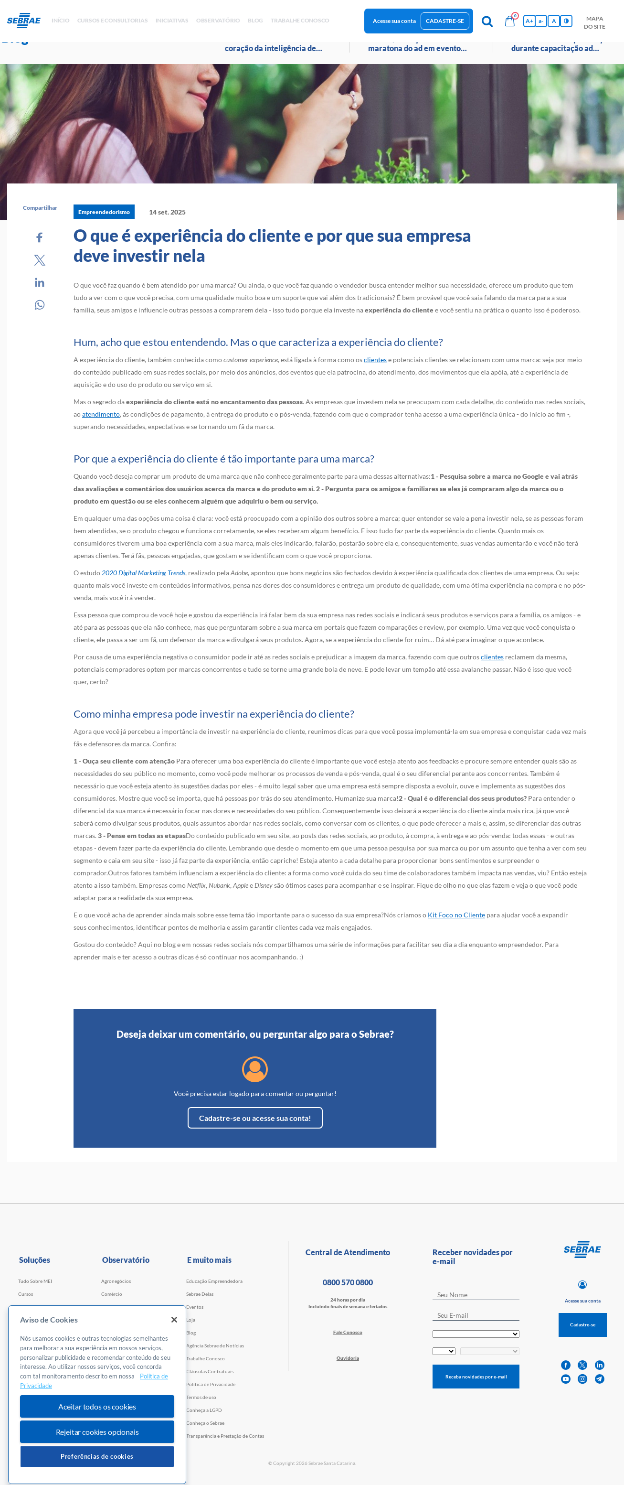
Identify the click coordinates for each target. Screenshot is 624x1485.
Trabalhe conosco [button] (300, 20)
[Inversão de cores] (566, 21)
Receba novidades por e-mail (476, 1376)
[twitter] (582, 1365)
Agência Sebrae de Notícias (215, 1345)
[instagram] (582, 1379)
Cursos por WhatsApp (41, 1307)
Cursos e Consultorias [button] (112, 20)
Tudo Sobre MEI (35, 1281)
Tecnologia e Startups (124, 1332)
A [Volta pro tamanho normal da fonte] (554, 20)
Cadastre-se (445, 20)
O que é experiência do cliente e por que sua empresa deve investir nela (272, 245)
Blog (191, 1332)
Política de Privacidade (210, 1384)
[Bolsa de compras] (510, 21)
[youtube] (566, 1379)
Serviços (110, 1307)
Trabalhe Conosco (205, 1358)
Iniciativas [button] (172, 20)
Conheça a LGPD (204, 1410)
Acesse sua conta (394, 20)
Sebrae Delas (199, 1294)
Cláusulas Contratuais (209, 1371)
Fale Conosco (347, 1332)
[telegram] (599, 1379)
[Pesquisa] (487, 21)
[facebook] (566, 1365)
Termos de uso (201, 1397)
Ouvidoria (348, 1358)
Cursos (25, 1294)
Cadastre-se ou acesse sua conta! (255, 1117)
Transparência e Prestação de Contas (225, 1436)
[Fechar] (174, 1356)
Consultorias (32, 1320)
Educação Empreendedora (214, 1281)
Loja (190, 1320)
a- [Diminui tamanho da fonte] (541, 20)
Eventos (194, 1307)
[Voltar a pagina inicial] (27, 21)
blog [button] (255, 20)
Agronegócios (116, 1281)
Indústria (111, 1320)
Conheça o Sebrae (205, 1423)
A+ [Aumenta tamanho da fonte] (529, 20)
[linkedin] (599, 1365)
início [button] (61, 20)
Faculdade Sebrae (37, 1332)
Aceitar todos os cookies (97, 1442)
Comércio (111, 1294)
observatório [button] (218, 20)
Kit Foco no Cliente (456, 915)
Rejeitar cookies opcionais (97, 1468)
